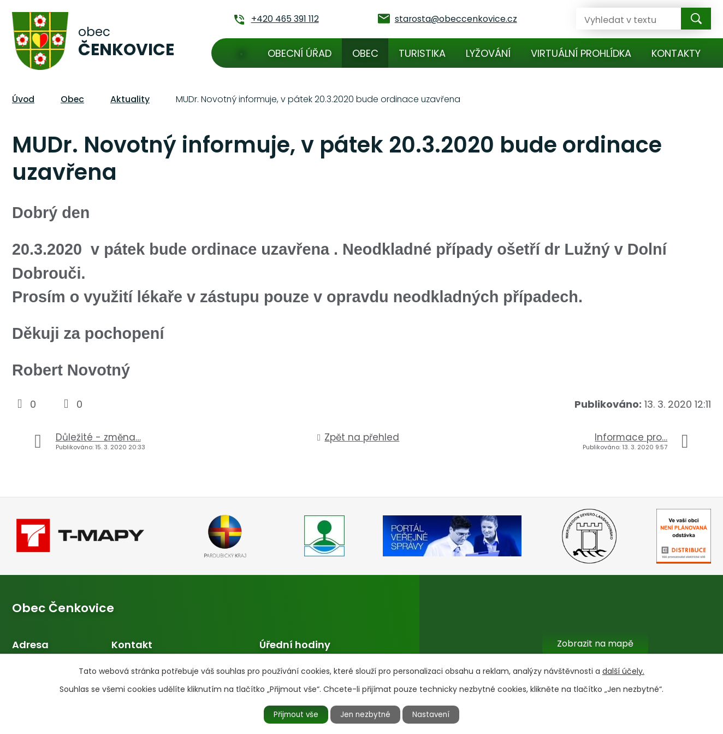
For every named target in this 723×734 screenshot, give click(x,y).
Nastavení (436, 713)
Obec (365, 53)
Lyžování (488, 53)
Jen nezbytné (366, 713)
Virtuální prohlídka (581, 53)
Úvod (241, 53)
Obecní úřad (299, 53)
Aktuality (130, 99)
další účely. (623, 670)
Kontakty (676, 53)
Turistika (422, 53)
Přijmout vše (291, 713)
